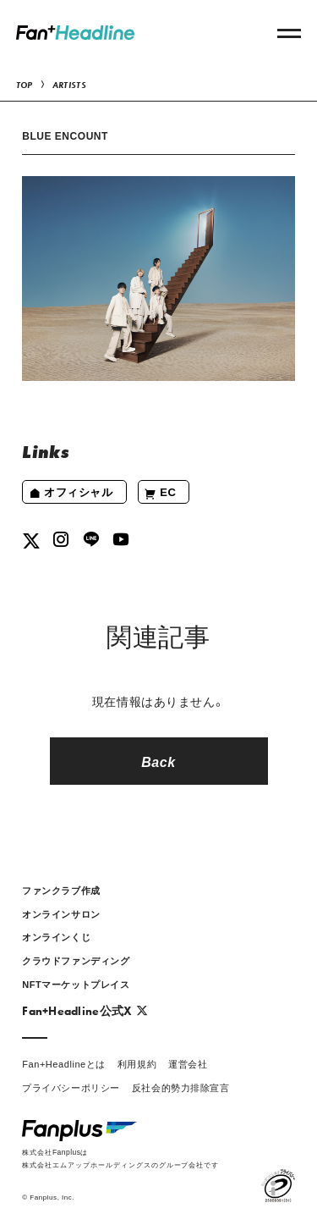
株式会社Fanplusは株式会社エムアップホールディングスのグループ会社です (120, 1157)
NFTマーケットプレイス (75, 984)
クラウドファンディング (75, 960)
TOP (24, 85)
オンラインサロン (61, 914)
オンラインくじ (56, 937)
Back (158, 761)
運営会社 (187, 1064)
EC (160, 493)
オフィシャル (70, 493)
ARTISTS (69, 85)
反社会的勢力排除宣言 (181, 1087)
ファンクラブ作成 (61, 890)
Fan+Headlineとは (64, 1064)
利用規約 (137, 1064)
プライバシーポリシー (71, 1087)
